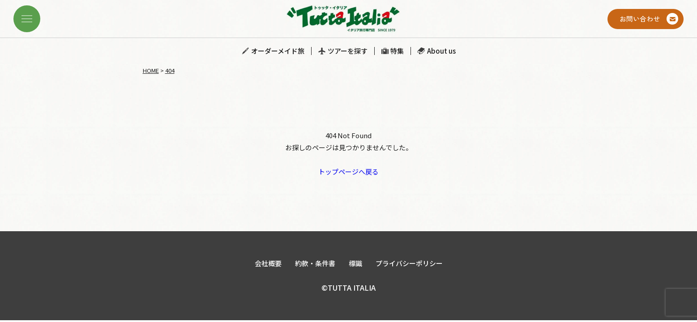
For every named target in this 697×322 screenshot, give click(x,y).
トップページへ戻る (348, 171)
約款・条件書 (315, 263)
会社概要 (268, 263)
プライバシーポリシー (409, 263)
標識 (355, 263)
